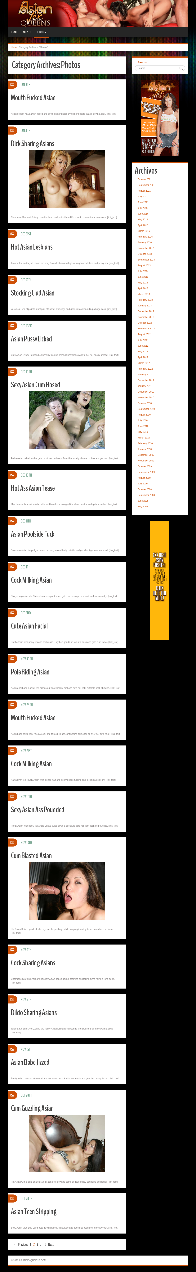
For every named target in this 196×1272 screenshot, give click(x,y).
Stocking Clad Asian (34, 293)
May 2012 (143, 351)
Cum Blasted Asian (33, 855)
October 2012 (145, 323)
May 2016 (143, 219)
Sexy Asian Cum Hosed (37, 384)
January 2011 (145, 386)
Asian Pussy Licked (33, 339)
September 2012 (146, 328)
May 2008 (143, 506)
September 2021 (146, 185)
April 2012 (143, 357)
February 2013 (145, 300)
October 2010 (145, 403)
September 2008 (146, 495)
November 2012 (146, 317)
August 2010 (144, 414)
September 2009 (146, 472)
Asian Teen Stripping (35, 1211)
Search (142, 62)
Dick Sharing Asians (34, 143)
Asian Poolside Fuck (34, 534)
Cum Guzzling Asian (34, 1108)
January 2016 (145, 242)
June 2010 (143, 426)
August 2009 (144, 478)
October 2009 (145, 466)
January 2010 (145, 449)
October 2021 (145, 179)
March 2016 (144, 231)
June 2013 (143, 277)
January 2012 (145, 374)
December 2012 (146, 311)
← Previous (21, 1244)
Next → (53, 1244)
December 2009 (146, 455)
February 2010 (145, 443)
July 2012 (143, 340)
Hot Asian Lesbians (33, 247)
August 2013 (144, 265)
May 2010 (143, 432)
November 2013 (146, 248)
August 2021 (144, 190)
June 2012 (143, 346)
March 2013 (144, 294)
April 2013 (143, 288)
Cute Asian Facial (31, 626)
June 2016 (143, 213)
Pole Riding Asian (32, 672)
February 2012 (145, 368)
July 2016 (143, 208)
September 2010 (146, 409)
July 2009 (143, 483)
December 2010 (146, 391)
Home (14, 32)
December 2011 (146, 380)
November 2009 (146, 460)
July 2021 (143, 196)
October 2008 (145, 489)
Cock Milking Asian (33, 580)
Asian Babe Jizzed (32, 1062)
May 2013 (143, 282)
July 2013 (143, 271)
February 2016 (145, 236)
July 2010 (143, 420)
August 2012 (144, 334)
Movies (27, 32)
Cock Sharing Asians (35, 962)
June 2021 (143, 202)
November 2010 (146, 397)
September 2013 (146, 259)
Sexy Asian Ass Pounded (40, 809)
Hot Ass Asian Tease (35, 488)
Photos (41, 32)
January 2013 (145, 305)
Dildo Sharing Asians (35, 1012)
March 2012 (144, 363)
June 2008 (143, 501)
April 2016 (143, 225)
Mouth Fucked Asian (35, 97)
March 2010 (144, 437)
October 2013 (145, 254)
